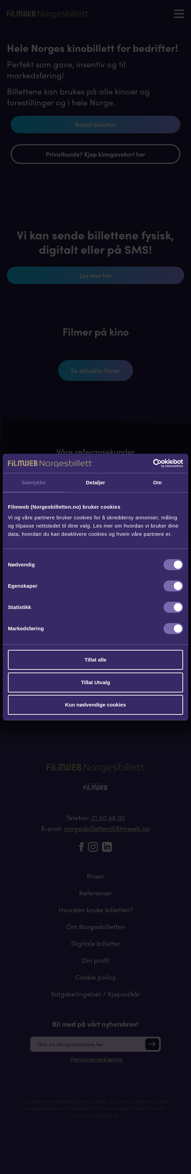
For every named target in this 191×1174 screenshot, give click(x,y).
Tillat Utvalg (95, 682)
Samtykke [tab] (34, 482)
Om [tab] (157, 482)
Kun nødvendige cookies (95, 705)
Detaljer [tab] (95, 482)
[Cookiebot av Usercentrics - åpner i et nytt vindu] (153, 463)
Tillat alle (95, 660)
